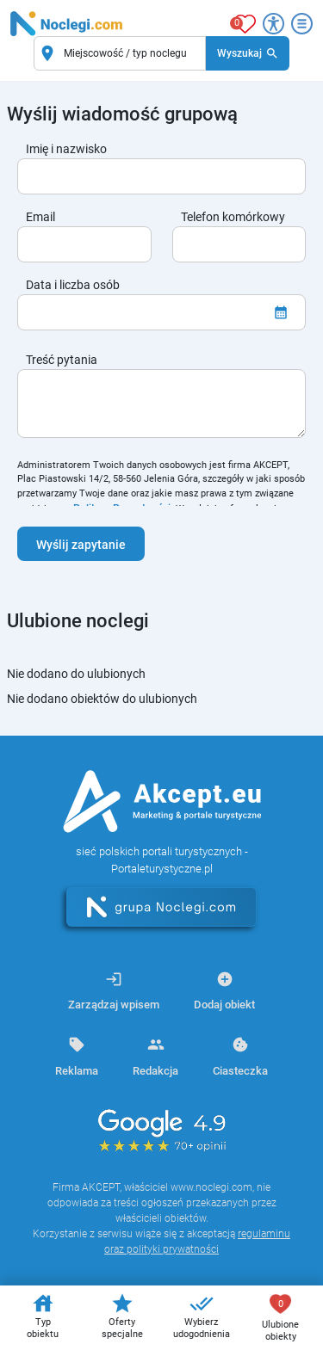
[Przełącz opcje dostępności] (273, 23)
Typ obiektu (43, 1315)
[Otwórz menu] (302, 23)
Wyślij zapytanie (81, 545)
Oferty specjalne (122, 1315)
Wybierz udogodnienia (201, 1315)
